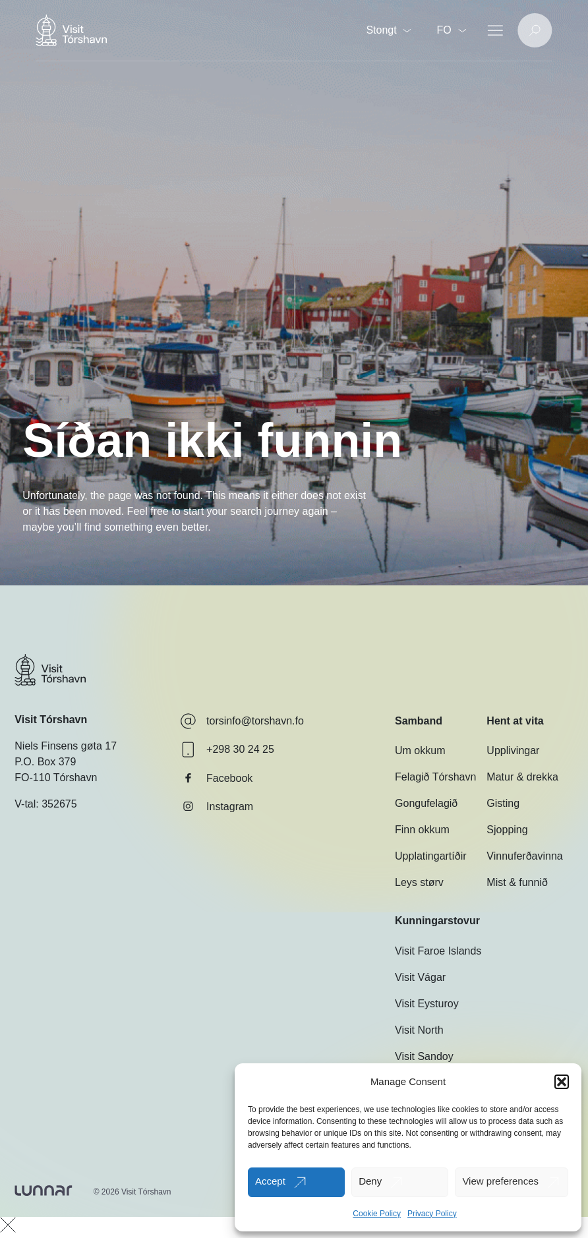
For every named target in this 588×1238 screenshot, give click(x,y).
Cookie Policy (377, 1213)
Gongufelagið (426, 803)
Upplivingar (512, 750)
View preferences (500, 1181)
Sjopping (506, 829)
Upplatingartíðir (431, 856)
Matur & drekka (522, 776)
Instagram (216, 806)
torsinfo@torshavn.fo (242, 721)
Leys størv (419, 882)
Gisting (502, 803)
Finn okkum (422, 829)
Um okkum (420, 750)
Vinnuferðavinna (524, 856)
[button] (561, 1081)
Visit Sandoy (424, 1056)
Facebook (216, 778)
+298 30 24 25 (227, 749)
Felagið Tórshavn (435, 776)
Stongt (388, 30)
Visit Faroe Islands (438, 951)
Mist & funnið (516, 882)
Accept (270, 1181)
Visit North (419, 1030)
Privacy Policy (432, 1213)
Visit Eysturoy (427, 1003)
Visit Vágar (420, 977)
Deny (370, 1181)
